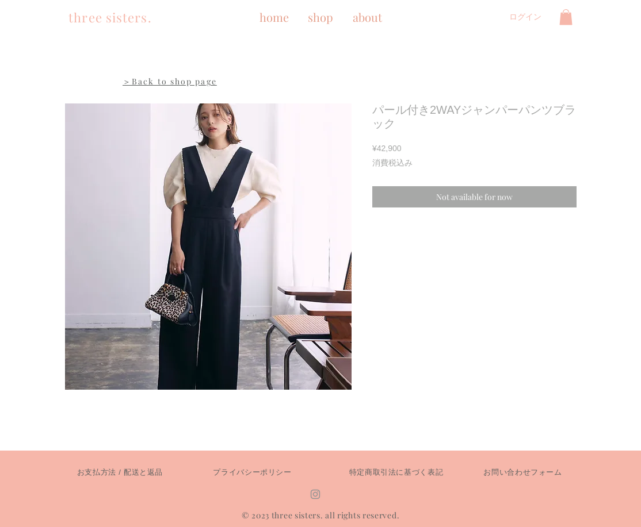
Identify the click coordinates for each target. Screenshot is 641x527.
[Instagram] (315, 494)
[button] (566, 17)
